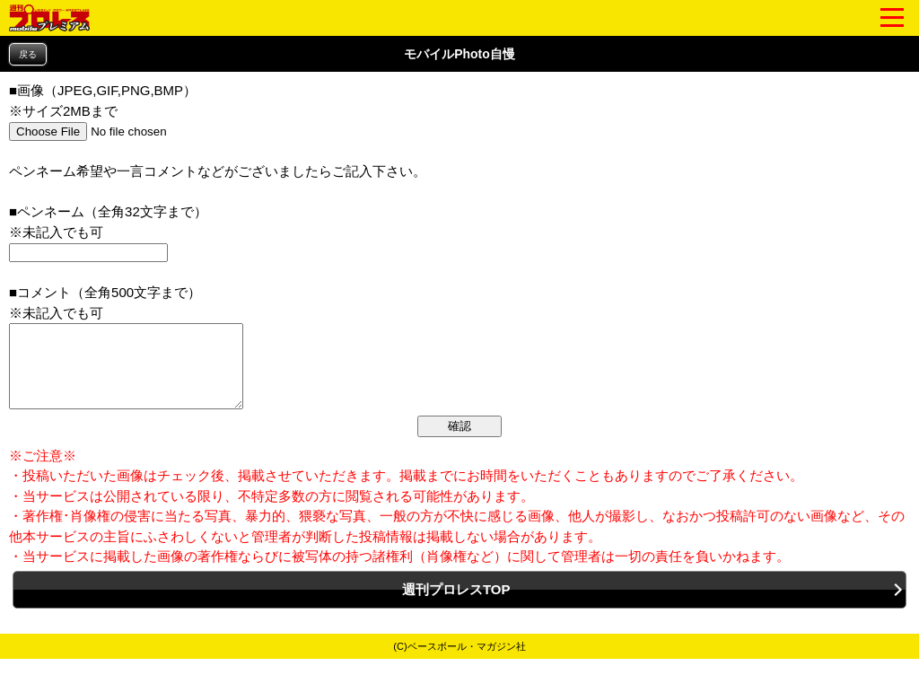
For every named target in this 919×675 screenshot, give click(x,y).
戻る (28, 54)
